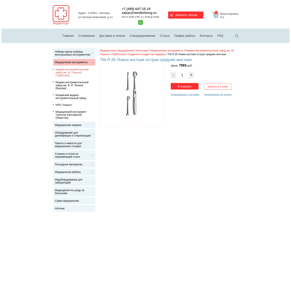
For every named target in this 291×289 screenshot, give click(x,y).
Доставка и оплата (112, 35)
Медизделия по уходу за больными (69, 192)
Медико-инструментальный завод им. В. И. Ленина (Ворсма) (72, 85)
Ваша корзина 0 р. (226, 15)
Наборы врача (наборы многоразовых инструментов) (72, 53)
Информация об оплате (218, 94)
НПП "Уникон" (63, 104)
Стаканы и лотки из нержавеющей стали (67, 155)
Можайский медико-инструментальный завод (70, 97)
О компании (86, 35)
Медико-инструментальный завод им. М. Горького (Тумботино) (72, 72)
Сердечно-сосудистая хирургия (146, 54)
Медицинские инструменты (71, 62)
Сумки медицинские (67, 200)
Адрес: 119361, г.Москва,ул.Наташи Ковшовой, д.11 (95, 15)
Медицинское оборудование (117, 50)
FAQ (220, 35)
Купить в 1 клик (218, 86)
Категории (142, 50)
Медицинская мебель (68, 172)
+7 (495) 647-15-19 (136, 9)
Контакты (206, 35)
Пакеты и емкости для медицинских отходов (68, 145)
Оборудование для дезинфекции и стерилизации (73, 134)
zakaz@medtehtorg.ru (139, 13)
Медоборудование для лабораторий (68, 181)
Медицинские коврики (68, 125)
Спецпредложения (142, 35)
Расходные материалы (68, 164)
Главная (68, 35)
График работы (184, 35)
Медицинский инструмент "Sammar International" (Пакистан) (70, 114)
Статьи (165, 35)
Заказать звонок (186, 15)
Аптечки (60, 208)
